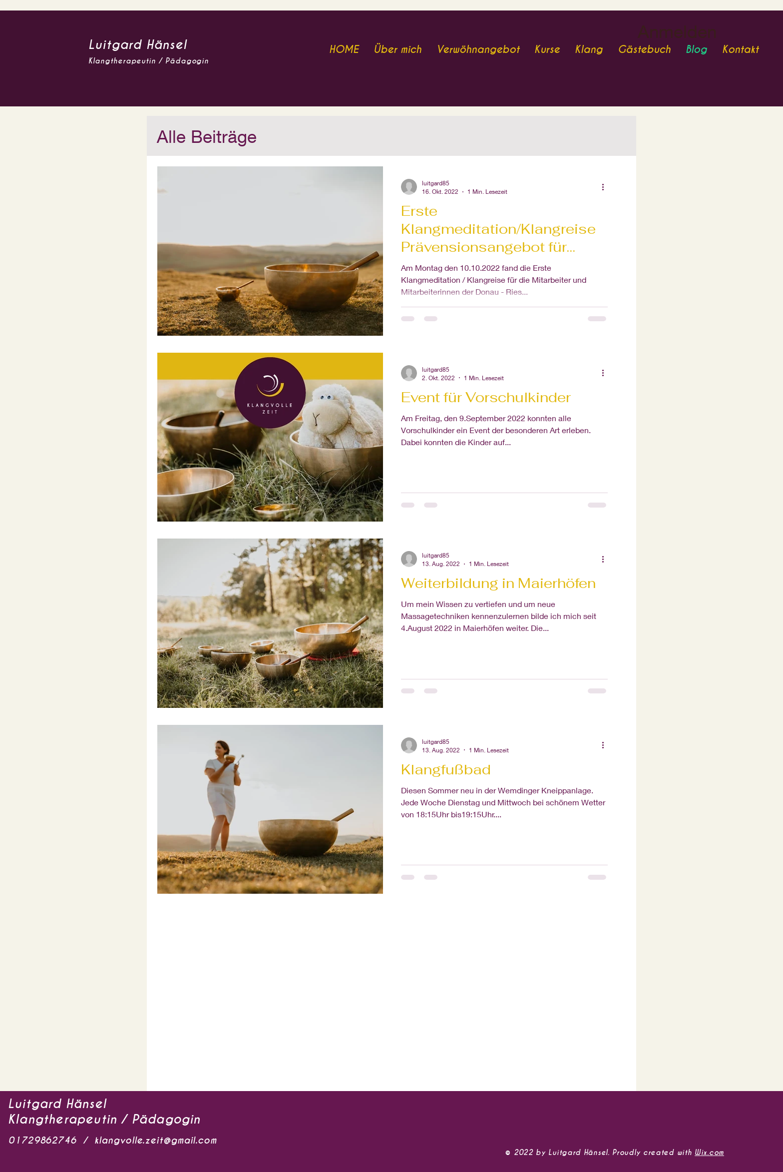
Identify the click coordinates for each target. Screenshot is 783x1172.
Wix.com (709, 1152)
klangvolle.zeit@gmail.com (155, 1140)
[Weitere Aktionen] (606, 187)
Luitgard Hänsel (137, 44)
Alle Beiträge (207, 136)
